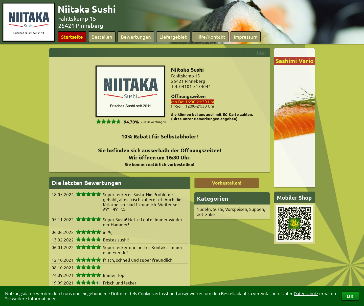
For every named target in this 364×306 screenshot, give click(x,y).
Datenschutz (306, 293)
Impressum (245, 37)
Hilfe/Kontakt (210, 37)
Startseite (72, 37)
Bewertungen (136, 37)
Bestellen (102, 37)
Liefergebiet (173, 37)
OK (350, 296)
